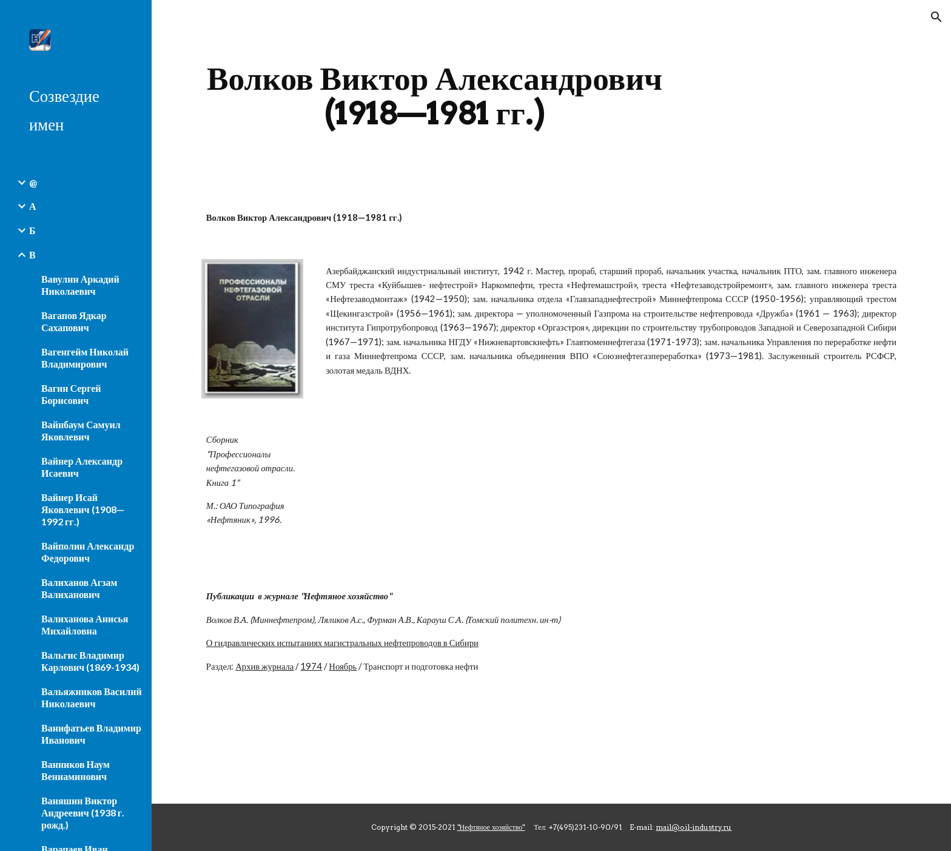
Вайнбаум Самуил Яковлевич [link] (81, 430)
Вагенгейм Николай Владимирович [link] (85, 357)
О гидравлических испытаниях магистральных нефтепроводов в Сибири (342, 642)
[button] (936, 17)
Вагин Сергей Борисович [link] (71, 394)
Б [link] (32, 230)
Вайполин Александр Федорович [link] (87, 551)
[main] (434, 96)
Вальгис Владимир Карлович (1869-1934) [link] (90, 661)
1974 (311, 666)
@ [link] (33, 182)
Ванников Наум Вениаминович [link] (75, 770)
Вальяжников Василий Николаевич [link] (91, 697)
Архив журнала (264, 666)
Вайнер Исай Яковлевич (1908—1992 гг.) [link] (82, 509)
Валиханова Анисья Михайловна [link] (84, 624)
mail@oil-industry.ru (693, 827)
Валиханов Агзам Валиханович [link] (79, 588)
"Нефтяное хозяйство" (491, 827)
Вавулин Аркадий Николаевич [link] (80, 285)
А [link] (32, 206)
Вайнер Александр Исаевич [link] (82, 467)
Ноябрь (343, 666)
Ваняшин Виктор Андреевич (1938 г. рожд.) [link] (82, 812)
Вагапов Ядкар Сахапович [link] (74, 321)
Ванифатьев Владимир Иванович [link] (91, 733)
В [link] (32, 254)
